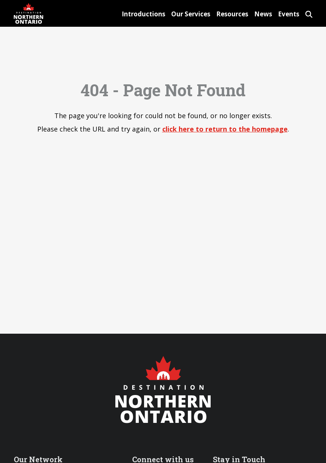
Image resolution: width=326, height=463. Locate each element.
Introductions (143, 14)
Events (288, 14)
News (263, 14)
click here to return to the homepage (225, 128)
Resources (232, 14)
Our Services (190, 14)
